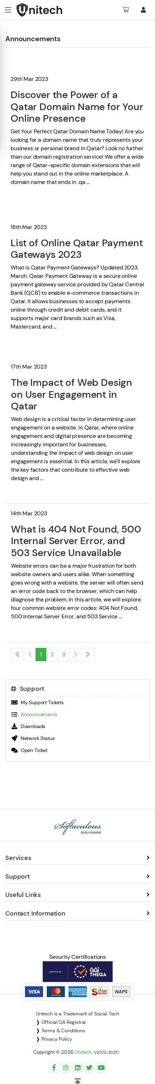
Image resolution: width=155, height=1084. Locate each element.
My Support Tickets (37, 702)
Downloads (28, 726)
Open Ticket (29, 750)
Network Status (32, 738)
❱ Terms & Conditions (60, 1030)
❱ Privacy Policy (54, 1039)
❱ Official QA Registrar (61, 1022)
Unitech (83, 1052)
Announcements (34, 714)
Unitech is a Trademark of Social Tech (77, 1013)
